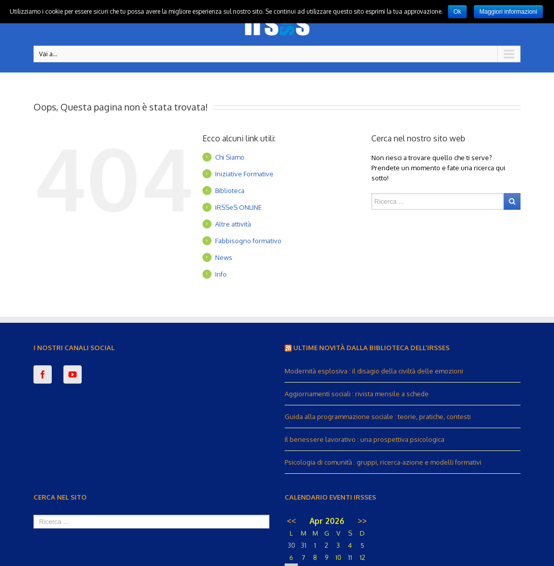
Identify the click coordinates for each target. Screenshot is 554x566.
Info (221, 274)
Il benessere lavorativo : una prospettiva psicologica (364, 439)
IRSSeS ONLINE (238, 207)
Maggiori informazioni (508, 11)
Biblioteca (230, 190)
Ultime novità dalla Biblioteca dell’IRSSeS (371, 348)
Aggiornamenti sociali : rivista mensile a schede (357, 394)
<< (291, 521)
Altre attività (233, 224)
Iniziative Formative (244, 174)
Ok (457, 11)
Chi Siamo (230, 157)
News (223, 257)
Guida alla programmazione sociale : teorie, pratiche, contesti (378, 416)
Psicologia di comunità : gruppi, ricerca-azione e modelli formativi (383, 462)
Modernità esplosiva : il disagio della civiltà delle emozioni (374, 371)
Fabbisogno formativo (248, 241)
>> (362, 521)
